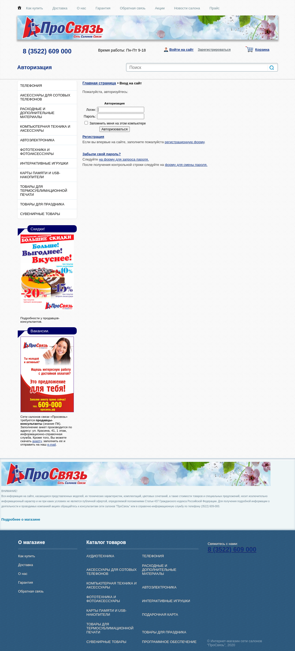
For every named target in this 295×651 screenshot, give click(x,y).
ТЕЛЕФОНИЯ (31, 86)
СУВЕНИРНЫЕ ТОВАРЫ (40, 214)
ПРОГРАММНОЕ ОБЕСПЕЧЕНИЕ (169, 642)
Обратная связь (133, 8)
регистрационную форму (184, 142)
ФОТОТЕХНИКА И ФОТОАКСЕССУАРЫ (37, 152)
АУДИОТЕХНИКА (100, 556)
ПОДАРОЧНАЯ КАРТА (160, 615)
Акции (159, 8)
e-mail (51, 444)
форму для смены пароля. (186, 165)
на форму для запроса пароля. (124, 159)
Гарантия (103, 8)
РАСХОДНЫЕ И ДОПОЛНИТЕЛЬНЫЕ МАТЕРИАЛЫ (37, 113)
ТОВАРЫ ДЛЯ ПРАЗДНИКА (42, 204)
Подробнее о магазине (20, 519)
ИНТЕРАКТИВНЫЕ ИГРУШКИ (44, 163)
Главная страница (99, 83)
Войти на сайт (181, 50)
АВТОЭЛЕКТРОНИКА (37, 140)
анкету (37, 441)
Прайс (214, 8)
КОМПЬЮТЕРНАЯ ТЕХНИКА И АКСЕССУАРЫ (45, 128)
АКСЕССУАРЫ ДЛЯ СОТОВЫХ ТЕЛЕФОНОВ (45, 97)
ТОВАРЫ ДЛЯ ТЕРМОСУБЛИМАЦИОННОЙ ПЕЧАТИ (43, 191)
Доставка (59, 8)
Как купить (34, 8)
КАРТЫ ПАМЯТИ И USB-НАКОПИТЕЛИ (40, 175)
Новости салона (187, 8)
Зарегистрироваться (214, 50)
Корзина (262, 50)
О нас (81, 8)
